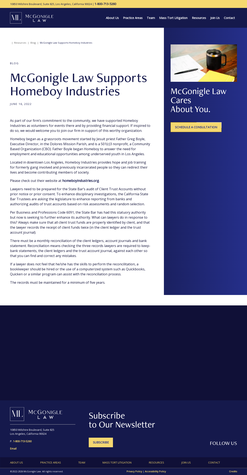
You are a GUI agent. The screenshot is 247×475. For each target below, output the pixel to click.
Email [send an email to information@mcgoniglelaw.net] (13, 448)
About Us (112, 18)
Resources (199, 18)
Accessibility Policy (155, 471)
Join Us (215, 18)
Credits (233, 471)
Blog (33, 42)
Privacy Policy (134, 471)
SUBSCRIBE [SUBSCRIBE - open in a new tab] (101, 442)
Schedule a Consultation (196, 127)
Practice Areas (133, 18)
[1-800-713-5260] (105, 4)
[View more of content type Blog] (14, 63)
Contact (229, 18)
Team (151, 18)
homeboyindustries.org (80, 180)
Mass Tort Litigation (173, 18)
